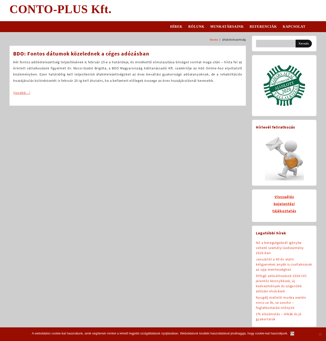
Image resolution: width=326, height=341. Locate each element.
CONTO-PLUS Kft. (61, 9)
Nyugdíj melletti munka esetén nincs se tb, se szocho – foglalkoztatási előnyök (281, 302)
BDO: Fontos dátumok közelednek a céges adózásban (81, 53)
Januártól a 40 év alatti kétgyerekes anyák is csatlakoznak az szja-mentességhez (284, 264)
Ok (292, 333)
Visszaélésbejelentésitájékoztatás (284, 203)
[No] (319, 334)
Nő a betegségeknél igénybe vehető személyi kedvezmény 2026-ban (280, 247)
